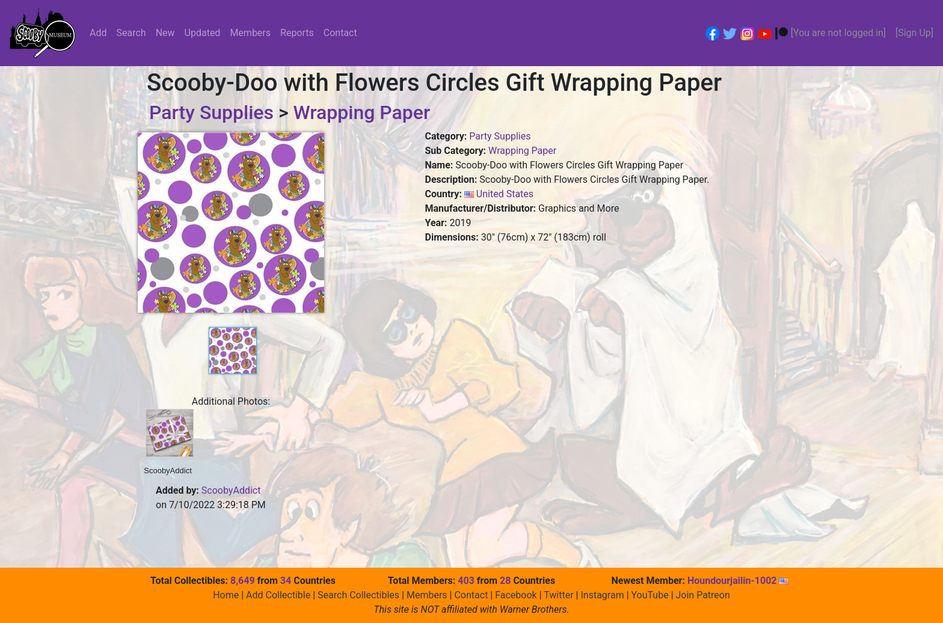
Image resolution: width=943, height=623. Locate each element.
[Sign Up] (914, 32)
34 (285, 580)
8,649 (242, 580)
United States (504, 194)
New (165, 32)
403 (466, 580)
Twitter (558, 595)
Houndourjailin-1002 (738, 580)
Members (250, 32)
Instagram (602, 595)
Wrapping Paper (361, 112)
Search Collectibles (358, 595)
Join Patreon (703, 595)
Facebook (515, 595)
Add (98, 32)
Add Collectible (278, 595)
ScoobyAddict (231, 490)
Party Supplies (211, 112)
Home (226, 595)
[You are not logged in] (838, 32)
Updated (203, 32)
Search (131, 32)
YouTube (650, 595)
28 (505, 580)
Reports (297, 32)
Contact (340, 32)
